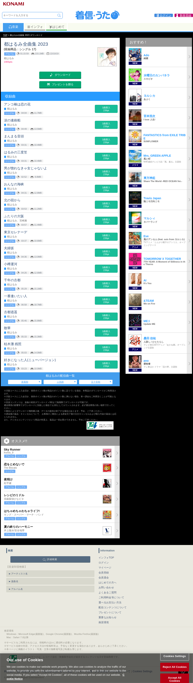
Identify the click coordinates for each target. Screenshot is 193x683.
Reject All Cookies (175, 671)
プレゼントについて (110, 609)
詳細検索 (52, 556)
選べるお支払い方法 (110, 600)
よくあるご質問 (107, 590)
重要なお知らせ (107, 614)
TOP (5, 35)
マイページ (105, 565)
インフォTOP (106, 555)
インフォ (35, 27)
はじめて (57, 27)
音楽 (13, 27)
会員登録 (104, 570)
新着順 (24, 382)
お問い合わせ (106, 585)
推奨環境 (104, 619)
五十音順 (95, 382)
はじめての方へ (107, 580)
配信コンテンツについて (113, 605)
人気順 (60, 382)
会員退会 (104, 575)
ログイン (104, 560)
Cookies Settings (175, 660)
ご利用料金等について (111, 595)
